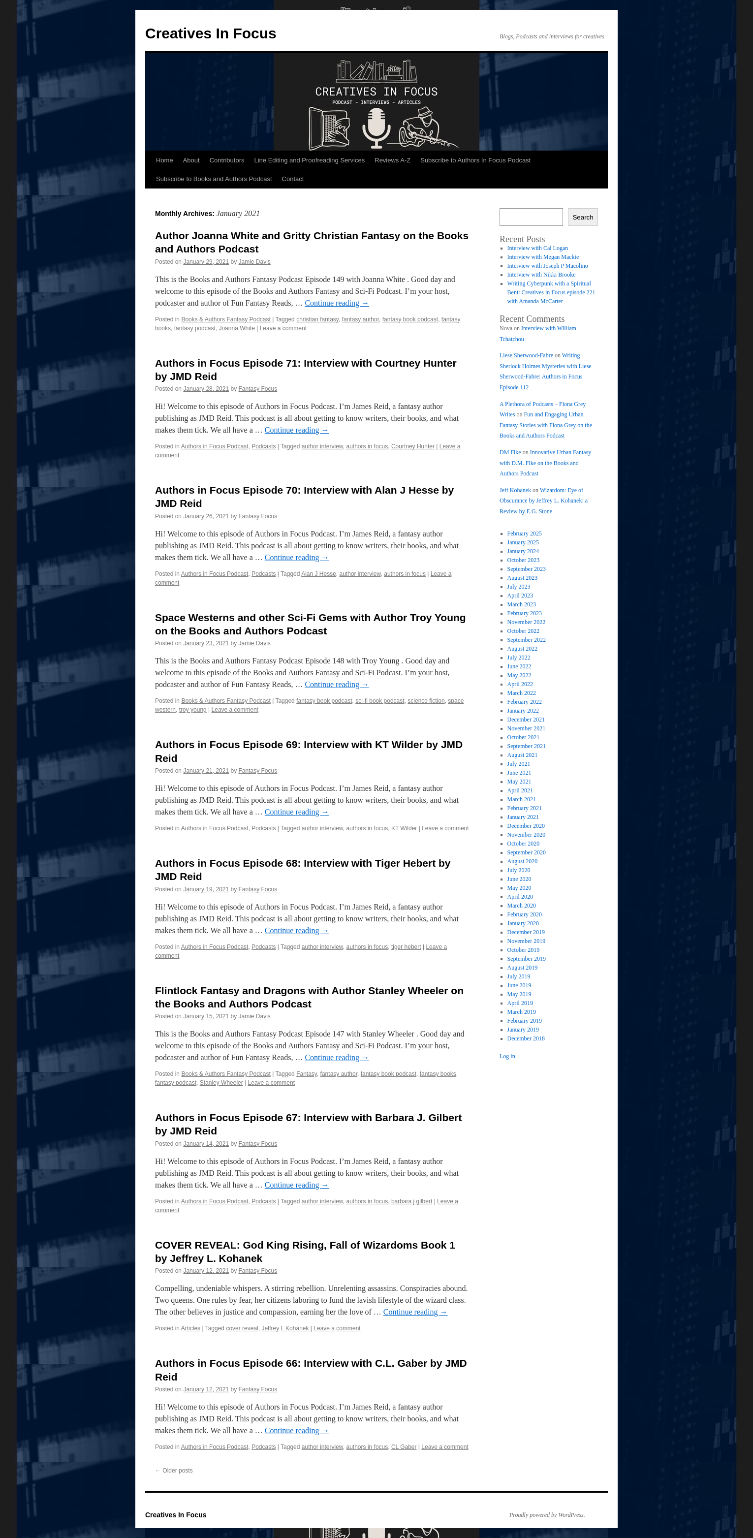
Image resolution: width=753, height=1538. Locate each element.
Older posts (174, 1470)
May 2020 (519, 887)
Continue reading (337, 303)
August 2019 (522, 967)
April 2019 (520, 1003)
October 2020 (523, 843)
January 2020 (523, 923)
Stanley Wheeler (221, 1082)
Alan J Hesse (318, 573)
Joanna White (236, 328)
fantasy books (438, 1073)
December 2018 (526, 1038)
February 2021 (524, 808)
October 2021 (523, 737)
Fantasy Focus (258, 388)
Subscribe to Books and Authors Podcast (214, 179)
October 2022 (523, 631)
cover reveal (242, 1328)
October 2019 (523, 949)
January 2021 (523, 817)
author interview (322, 446)
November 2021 (526, 728)
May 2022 (519, 675)
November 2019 (526, 941)
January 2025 (523, 542)
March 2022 (521, 693)
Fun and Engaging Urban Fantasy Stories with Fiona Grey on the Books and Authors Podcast (546, 425)
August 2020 (522, 861)
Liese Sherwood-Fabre (526, 355)
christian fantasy (317, 319)
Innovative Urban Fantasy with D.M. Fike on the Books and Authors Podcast (545, 463)
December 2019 (526, 932)
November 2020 (526, 834)
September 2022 (526, 639)
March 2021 (521, 799)
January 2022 (523, 710)
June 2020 (519, 879)
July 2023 (519, 586)
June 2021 (519, 772)
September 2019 (526, 958)
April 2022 (520, 684)
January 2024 (523, 551)
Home (164, 160)
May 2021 (519, 781)
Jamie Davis (255, 261)
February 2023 (524, 613)
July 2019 (519, 976)
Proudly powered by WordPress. (547, 1514)
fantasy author (360, 319)
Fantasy (306, 1073)
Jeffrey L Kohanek (285, 1328)
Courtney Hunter (413, 446)
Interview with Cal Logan (537, 248)
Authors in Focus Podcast (215, 446)
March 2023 (521, 604)
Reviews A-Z (392, 160)
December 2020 (526, 825)
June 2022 (519, 666)
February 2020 (524, 914)
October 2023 (523, 560)
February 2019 (524, 1020)
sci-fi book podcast (379, 700)
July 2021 (519, 763)
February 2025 (524, 533)
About (191, 160)
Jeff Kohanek (515, 490)
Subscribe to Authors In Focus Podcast (475, 160)
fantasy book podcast (410, 319)
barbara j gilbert (411, 1201)
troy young (193, 709)
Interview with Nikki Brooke (541, 274)
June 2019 (519, 985)
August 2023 (522, 577)
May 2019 (519, 994)
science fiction (426, 700)
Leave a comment (283, 328)
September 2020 (526, 852)
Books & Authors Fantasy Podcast (225, 319)
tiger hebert (406, 946)
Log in (507, 1056)
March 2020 (521, 905)
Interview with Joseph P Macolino (547, 265)
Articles (190, 1328)
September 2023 (526, 568)
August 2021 (522, 755)
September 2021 (526, 746)
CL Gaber (404, 1447)
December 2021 (526, 719)
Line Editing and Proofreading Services (309, 160)
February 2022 (524, 701)
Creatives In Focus (211, 33)
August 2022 (522, 648)
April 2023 (520, 595)
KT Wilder (404, 828)
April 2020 (520, 896)
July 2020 (519, 870)
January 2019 (523, 1029)
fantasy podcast (195, 328)
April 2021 (520, 790)
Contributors (227, 160)
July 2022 (519, 657)
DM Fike (510, 452)
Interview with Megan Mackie (543, 256)
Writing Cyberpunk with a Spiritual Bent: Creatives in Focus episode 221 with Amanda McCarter (551, 292)
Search (582, 217)
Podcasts (263, 446)
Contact (293, 179)
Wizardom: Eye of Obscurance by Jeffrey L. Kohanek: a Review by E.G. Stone (544, 501)
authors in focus (367, 446)
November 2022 (526, 622)
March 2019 (521, 1011)
